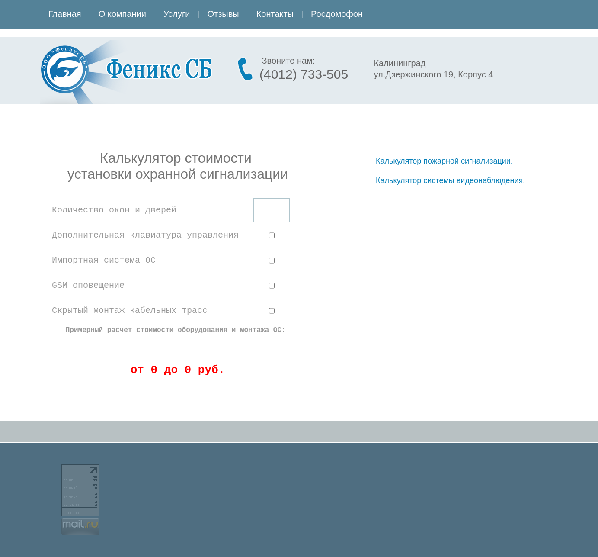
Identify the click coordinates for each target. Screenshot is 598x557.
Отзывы (223, 14)
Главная (64, 14)
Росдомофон (337, 14)
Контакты (275, 14)
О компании (122, 14)
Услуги (176, 14)
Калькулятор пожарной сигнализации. (444, 161)
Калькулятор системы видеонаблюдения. (450, 180)
